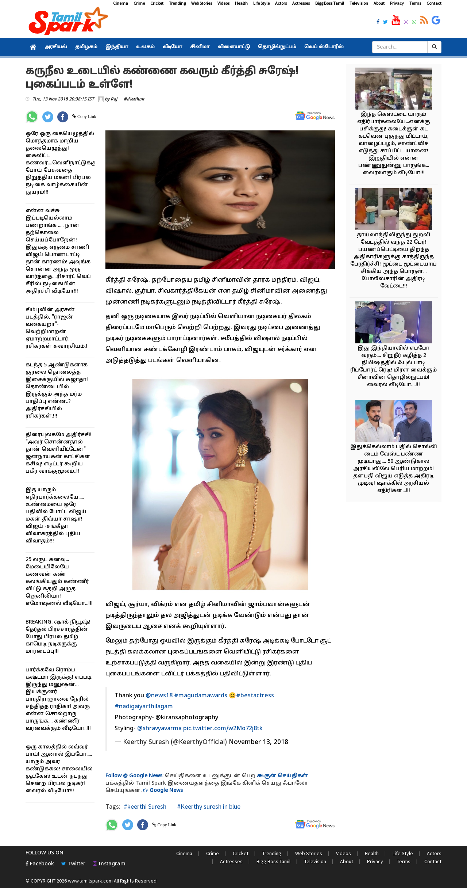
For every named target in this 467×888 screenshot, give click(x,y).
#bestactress (255, 696)
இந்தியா (116, 47)
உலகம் (145, 47)
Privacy (397, 3)
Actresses (301, 3)
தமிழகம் (86, 47)
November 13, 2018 (258, 742)
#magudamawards (200, 696)
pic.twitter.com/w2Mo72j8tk (223, 728)
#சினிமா (134, 99)
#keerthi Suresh (145, 806)
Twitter (73, 864)
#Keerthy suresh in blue (207, 806)
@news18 (159, 696)
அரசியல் (56, 47)
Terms (415, 3)
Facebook (40, 864)
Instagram (109, 864)
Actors (281, 3)
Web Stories (201, 3)
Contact (434, 3)
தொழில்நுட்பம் (277, 47)
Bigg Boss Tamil (329, 3)
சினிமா (199, 47)
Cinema (120, 3)
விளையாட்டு (233, 47)
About (379, 3)
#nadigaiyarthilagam (144, 706)
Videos (223, 3)
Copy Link (86, 116)
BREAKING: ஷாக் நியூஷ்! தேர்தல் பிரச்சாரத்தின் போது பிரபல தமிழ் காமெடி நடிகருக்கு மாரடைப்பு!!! (58, 637)
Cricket (156, 3)
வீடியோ (172, 47)
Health (241, 3)
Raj (114, 99)
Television (359, 3)
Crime (139, 3)
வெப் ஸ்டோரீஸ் (324, 47)
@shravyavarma (159, 728)
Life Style (261, 3)
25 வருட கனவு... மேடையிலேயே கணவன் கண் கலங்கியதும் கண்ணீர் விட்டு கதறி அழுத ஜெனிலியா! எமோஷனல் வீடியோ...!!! (59, 582)
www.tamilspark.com (90, 880)
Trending (177, 3)
